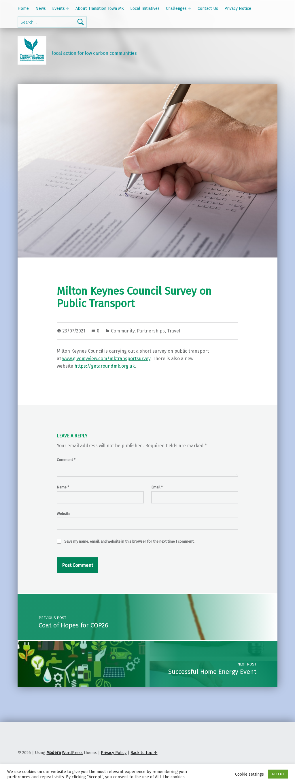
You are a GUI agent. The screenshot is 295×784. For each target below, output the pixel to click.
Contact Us (208, 8)
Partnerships (151, 331)
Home (23, 8)
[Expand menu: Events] (67, 8)
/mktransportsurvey (128, 358)
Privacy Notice (237, 8)
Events (58, 8)
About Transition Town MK (99, 8)
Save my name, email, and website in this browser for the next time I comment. (129, 541)
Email (157, 487)
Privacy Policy (113, 752)
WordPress (72, 752)
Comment (66, 460)
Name (63, 487)
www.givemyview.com (84, 358)
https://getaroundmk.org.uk (104, 366)
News (40, 8)
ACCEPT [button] (278, 774)
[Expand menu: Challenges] (189, 8)
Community (123, 331)
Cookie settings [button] (249, 774)
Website (63, 514)
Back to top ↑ (144, 752)
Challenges (176, 8)
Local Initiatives (145, 8)
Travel (173, 331)
